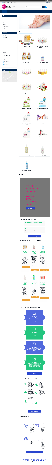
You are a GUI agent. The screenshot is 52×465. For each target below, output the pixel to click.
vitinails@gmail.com (7, 62)
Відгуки (4, 24)
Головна (4, 11)
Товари (9, 11)
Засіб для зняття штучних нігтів (26, 139)
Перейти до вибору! (34, 411)
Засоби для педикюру (26, 93)
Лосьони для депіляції (26, 170)
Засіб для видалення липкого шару (26, 124)
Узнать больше (35, 270)
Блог (40, 11)
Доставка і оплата (33, 11)
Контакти (25, 11)
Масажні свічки (27, 46)
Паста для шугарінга (27, 62)
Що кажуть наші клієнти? (35, 373)
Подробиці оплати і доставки (34, 452)
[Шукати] (43, 7)
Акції (15, 11)
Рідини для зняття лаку (26, 108)
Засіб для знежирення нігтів (42, 108)
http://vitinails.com (6, 61)
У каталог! (30, 208)
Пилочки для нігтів (42, 139)
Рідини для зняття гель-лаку (42, 93)
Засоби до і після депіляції (42, 62)
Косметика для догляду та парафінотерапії (42, 47)
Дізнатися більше (26, 300)
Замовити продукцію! (34, 236)
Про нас (19, 11)
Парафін (42, 123)
